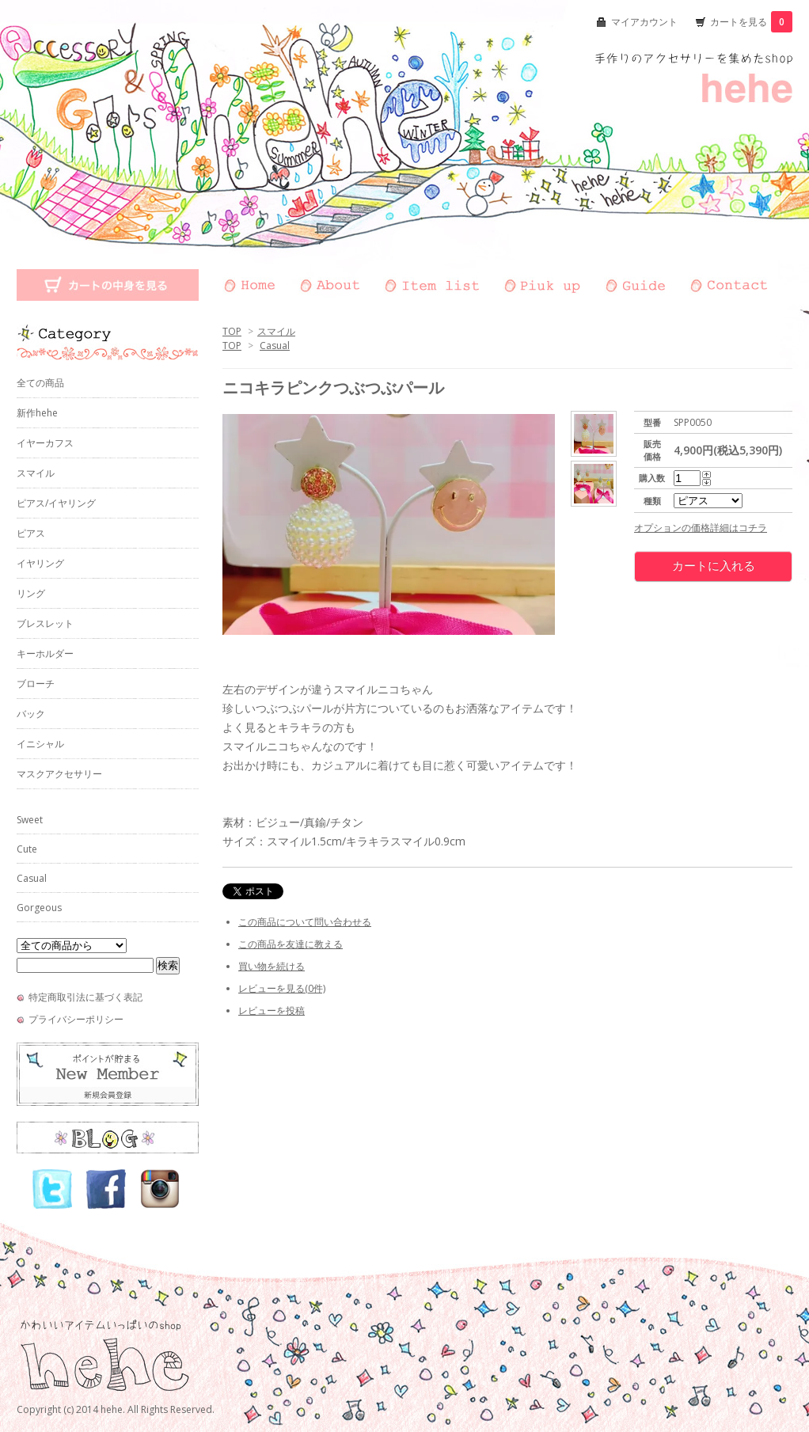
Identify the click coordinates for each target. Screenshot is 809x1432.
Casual (275, 345)
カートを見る (751, 21)
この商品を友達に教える (290, 944)
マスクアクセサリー (59, 774)
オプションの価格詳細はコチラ (700, 527)
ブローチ (36, 683)
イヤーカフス (45, 443)
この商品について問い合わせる (304, 922)
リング (31, 593)
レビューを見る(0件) (281, 988)
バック (31, 713)
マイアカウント (644, 21)
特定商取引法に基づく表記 (85, 997)
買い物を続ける (271, 966)
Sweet (30, 819)
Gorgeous (39, 907)
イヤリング (40, 563)
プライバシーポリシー (75, 1019)
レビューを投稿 (271, 1010)
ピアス (31, 533)
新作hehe (37, 413)
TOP (231, 331)
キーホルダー (45, 653)
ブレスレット (45, 623)
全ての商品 (40, 382)
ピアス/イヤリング (56, 503)
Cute (27, 849)
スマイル (276, 331)
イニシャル (40, 743)
